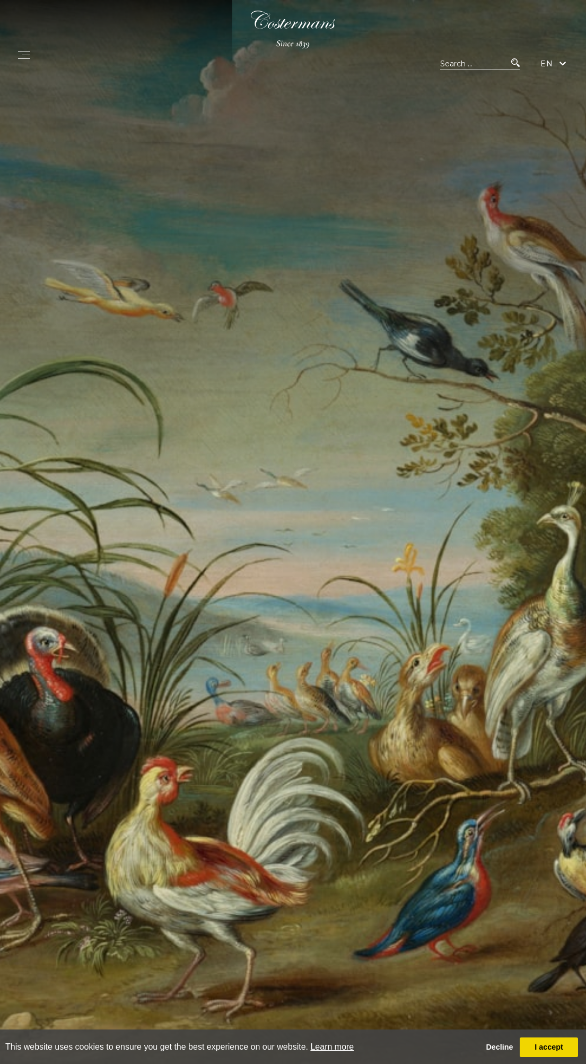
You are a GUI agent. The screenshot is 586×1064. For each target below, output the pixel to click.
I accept (549, 1047)
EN (546, 68)
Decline (499, 1047)
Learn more (332, 1046)
